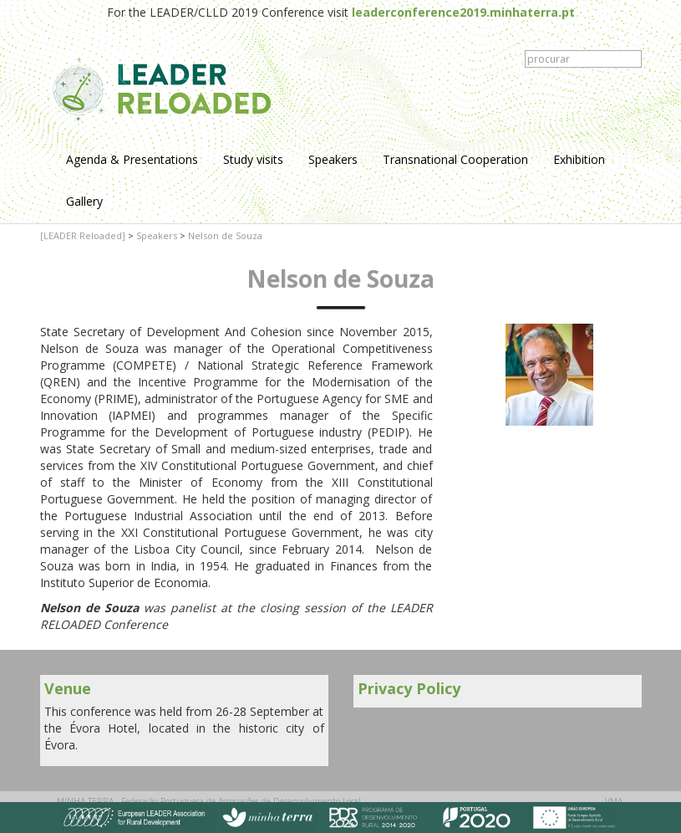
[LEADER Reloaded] (82, 235)
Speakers (333, 159)
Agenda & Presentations (132, 159)
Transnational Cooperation (455, 159)
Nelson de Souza (225, 235)
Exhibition (579, 159)
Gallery (84, 201)
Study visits (253, 159)
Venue (67, 688)
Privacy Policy (409, 688)
